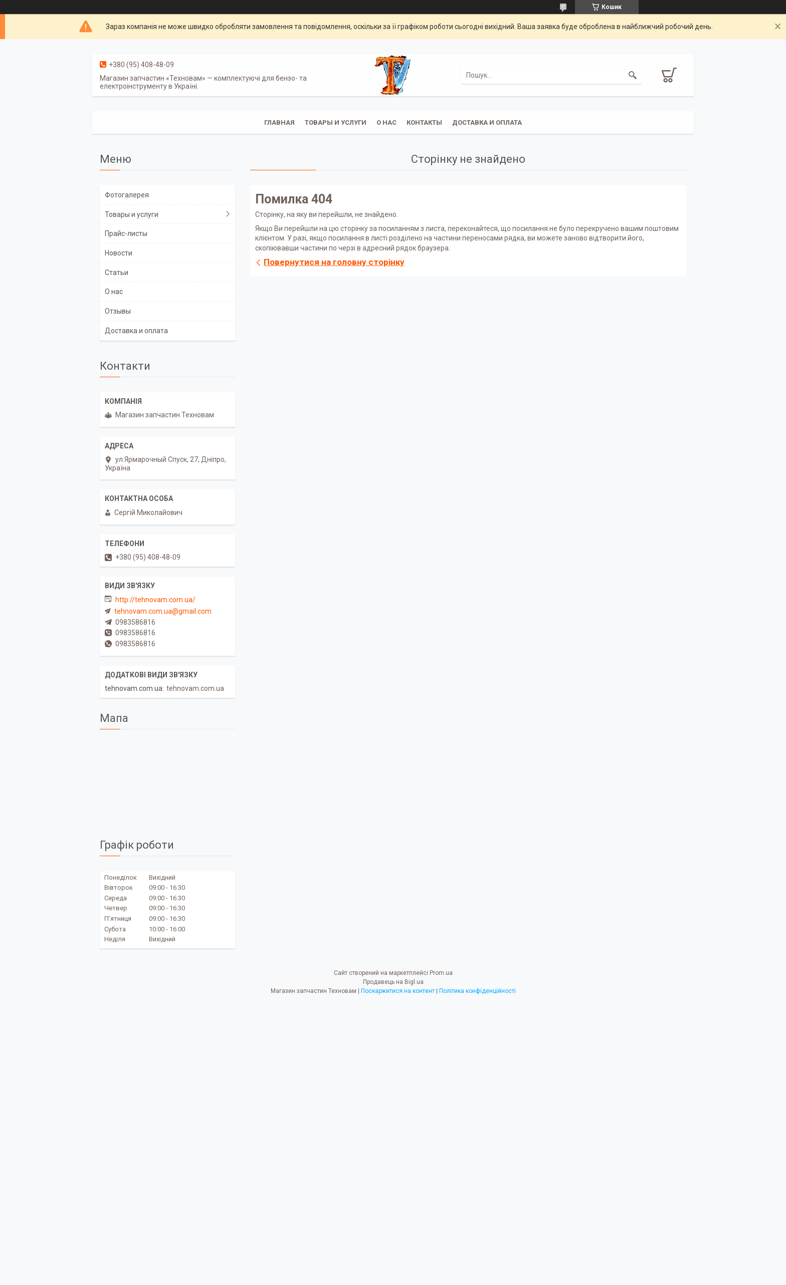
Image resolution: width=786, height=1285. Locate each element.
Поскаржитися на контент (398, 990)
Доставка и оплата (487, 122)
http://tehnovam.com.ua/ (155, 600)
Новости (118, 253)
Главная (279, 122)
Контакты (424, 122)
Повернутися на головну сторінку (334, 262)
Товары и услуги (335, 122)
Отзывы (118, 311)
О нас (386, 122)
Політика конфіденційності (477, 990)
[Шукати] (633, 75)
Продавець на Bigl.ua (393, 981)
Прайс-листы (126, 233)
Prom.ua (441, 972)
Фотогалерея (127, 195)
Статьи (116, 273)
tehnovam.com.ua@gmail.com (163, 611)
